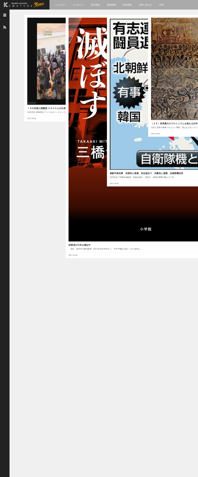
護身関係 (112, 4)
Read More (52, 60)
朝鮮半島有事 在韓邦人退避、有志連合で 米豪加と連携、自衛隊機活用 (124, 58)
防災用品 (96, 4)
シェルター (61, 4)
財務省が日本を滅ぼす (77, 70)
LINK (162, 4)
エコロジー (79, 4)
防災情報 (128, 4)
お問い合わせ (146, 4)
